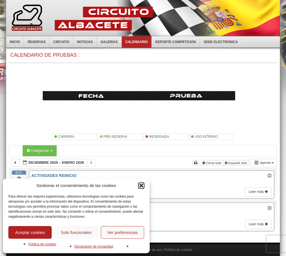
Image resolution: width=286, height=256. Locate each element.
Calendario (136, 42)
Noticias (85, 42)
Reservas (37, 42)
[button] (141, 185)
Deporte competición (175, 42)
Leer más (259, 191)
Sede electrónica (221, 42)
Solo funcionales (76, 232)
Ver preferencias (122, 232)
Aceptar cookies (30, 232)
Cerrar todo (212, 163)
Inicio (15, 42)
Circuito (61, 42)
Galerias (109, 42)
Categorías (40, 150)
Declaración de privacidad (93, 246)
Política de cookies (42, 244)
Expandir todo (236, 163)
